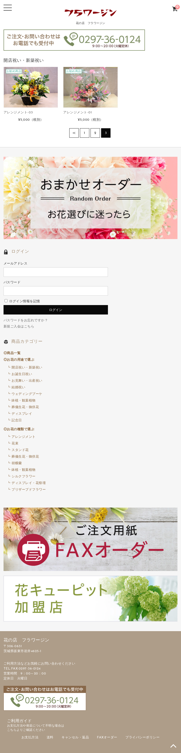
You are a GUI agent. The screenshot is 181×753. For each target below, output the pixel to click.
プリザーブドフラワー (29, 490)
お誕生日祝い (22, 374)
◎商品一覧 (12, 353)
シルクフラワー (24, 476)
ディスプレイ (22, 414)
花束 (15, 443)
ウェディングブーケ (27, 394)
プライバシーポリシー (142, 737)
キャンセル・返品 (75, 737)
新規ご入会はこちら (19, 326)
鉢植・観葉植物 (24, 400)
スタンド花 (20, 450)
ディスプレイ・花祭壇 (29, 483)
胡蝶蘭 (17, 463)
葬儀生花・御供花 (25, 407)
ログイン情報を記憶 (22, 301)
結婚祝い (18, 387)
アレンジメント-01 (77, 112)
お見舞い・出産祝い (27, 381)
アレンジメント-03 (18, 112)
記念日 (17, 420)
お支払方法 (30, 737)
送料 (50, 737)
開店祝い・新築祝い (27, 367)
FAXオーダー (107, 737)
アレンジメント (24, 437)
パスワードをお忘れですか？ (26, 320)
